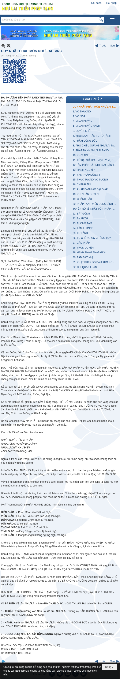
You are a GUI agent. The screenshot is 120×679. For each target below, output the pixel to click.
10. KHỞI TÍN (80, 155)
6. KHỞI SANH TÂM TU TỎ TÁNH (92, 135)
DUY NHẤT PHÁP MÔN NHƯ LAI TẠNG (95, 106)
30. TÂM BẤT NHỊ (83, 257)
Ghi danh (96, 2)
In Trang (3, 661)
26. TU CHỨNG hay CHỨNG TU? (92, 237)
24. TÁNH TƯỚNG (83, 228)
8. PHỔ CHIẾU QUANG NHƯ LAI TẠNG (95, 145)
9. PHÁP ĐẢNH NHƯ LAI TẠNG (91, 150)
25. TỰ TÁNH (80, 233)
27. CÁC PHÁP (81, 242)
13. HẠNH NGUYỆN (84, 169)
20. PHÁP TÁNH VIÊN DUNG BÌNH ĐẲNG (95, 203)
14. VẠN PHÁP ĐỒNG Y (86, 174)
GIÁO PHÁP (92, 99)
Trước (102, 45)
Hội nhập (111, 2)
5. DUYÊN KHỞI (82, 131)
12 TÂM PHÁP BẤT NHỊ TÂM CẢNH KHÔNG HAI (95, 165)
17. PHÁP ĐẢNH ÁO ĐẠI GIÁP (90, 189)
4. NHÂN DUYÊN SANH (86, 126)
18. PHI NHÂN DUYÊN (86, 194)
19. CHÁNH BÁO (82, 199)
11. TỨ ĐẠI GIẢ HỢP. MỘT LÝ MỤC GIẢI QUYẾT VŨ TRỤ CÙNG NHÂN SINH (95, 160)
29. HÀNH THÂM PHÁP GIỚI (89, 252)
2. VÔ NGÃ (79, 116)
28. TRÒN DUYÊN (83, 247)
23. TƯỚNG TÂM (82, 223)
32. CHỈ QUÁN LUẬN (85, 267)
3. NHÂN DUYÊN (82, 121)
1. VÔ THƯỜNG (82, 111)
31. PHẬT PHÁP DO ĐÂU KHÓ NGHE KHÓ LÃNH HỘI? (95, 262)
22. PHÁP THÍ (81, 218)
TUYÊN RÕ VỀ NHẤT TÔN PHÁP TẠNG (95, 208)
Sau (112, 45)
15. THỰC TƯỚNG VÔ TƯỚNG (90, 179)
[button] (112, 19)
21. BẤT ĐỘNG (81, 213)
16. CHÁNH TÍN (82, 184)
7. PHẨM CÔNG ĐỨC (85, 140)
